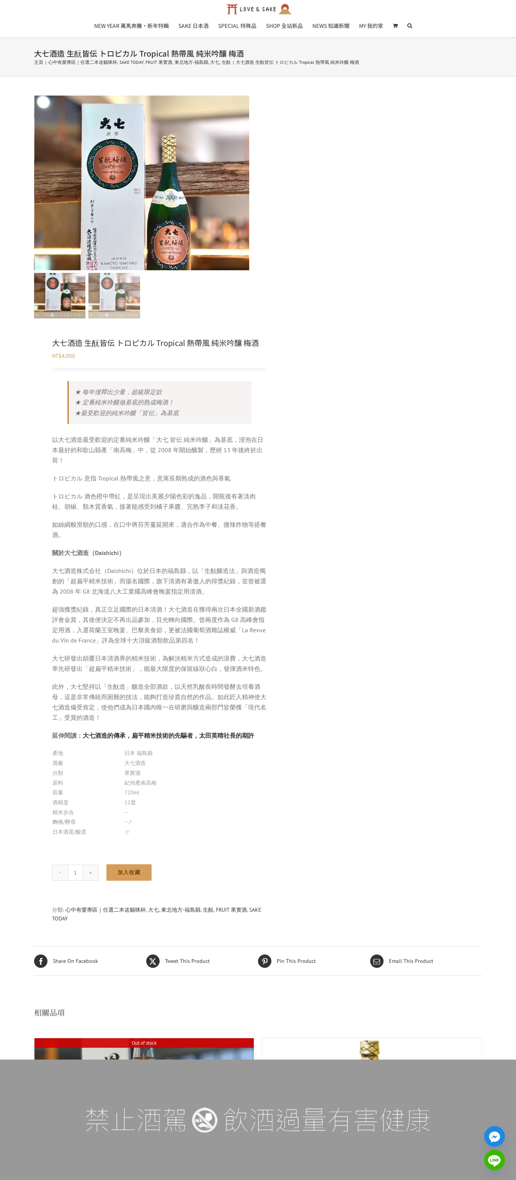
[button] (409, 25)
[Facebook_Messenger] (494, 1136)
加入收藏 (129, 891)
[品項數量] (75, 892)
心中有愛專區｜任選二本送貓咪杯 (105, 929)
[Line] (494, 1160)
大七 (153, 929)
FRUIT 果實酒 (231, 929)
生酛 (208, 929)
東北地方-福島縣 (181, 929)
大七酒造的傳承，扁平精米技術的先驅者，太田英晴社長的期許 (168, 755)
